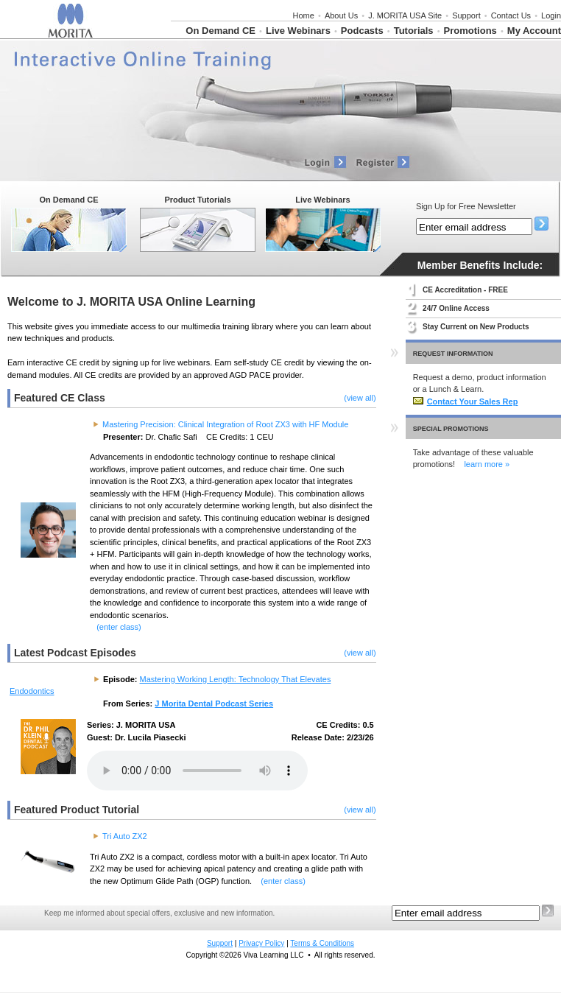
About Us (341, 15)
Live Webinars (298, 30)
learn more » (486, 464)
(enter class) (118, 626)
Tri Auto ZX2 (124, 836)
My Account (534, 30)
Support (466, 15)
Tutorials (414, 30)
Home (303, 15)
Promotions (470, 30)
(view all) (359, 397)
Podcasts (362, 30)
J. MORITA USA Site (405, 15)
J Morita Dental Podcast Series (214, 703)
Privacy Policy (261, 943)
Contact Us (511, 15)
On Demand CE (220, 30)
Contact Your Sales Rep (465, 401)
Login (551, 15)
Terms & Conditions (322, 943)
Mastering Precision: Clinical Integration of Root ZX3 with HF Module (225, 424)
